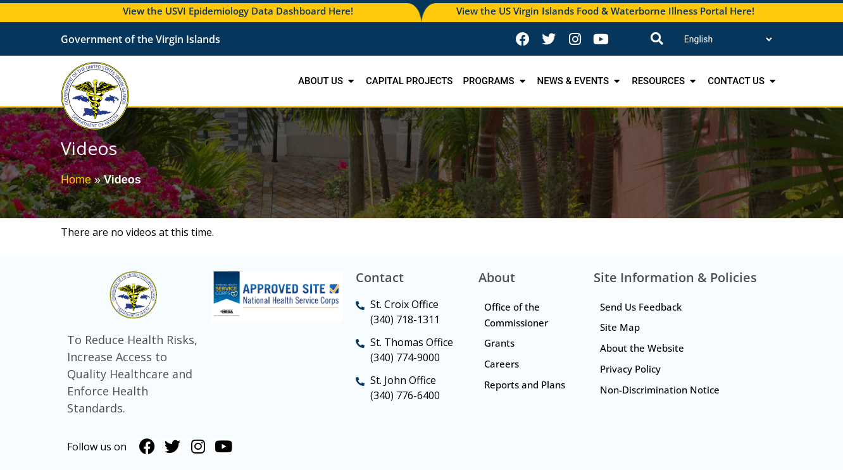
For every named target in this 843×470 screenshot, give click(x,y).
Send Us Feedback (641, 306)
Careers (502, 364)
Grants (500, 343)
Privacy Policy (630, 369)
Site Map (620, 327)
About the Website (642, 348)
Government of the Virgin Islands (140, 39)
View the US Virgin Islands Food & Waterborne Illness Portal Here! (605, 10)
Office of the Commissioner (517, 314)
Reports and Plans (512, 393)
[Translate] (728, 39)
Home (76, 179)
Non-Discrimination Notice (660, 390)
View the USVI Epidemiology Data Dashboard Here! (238, 10)
